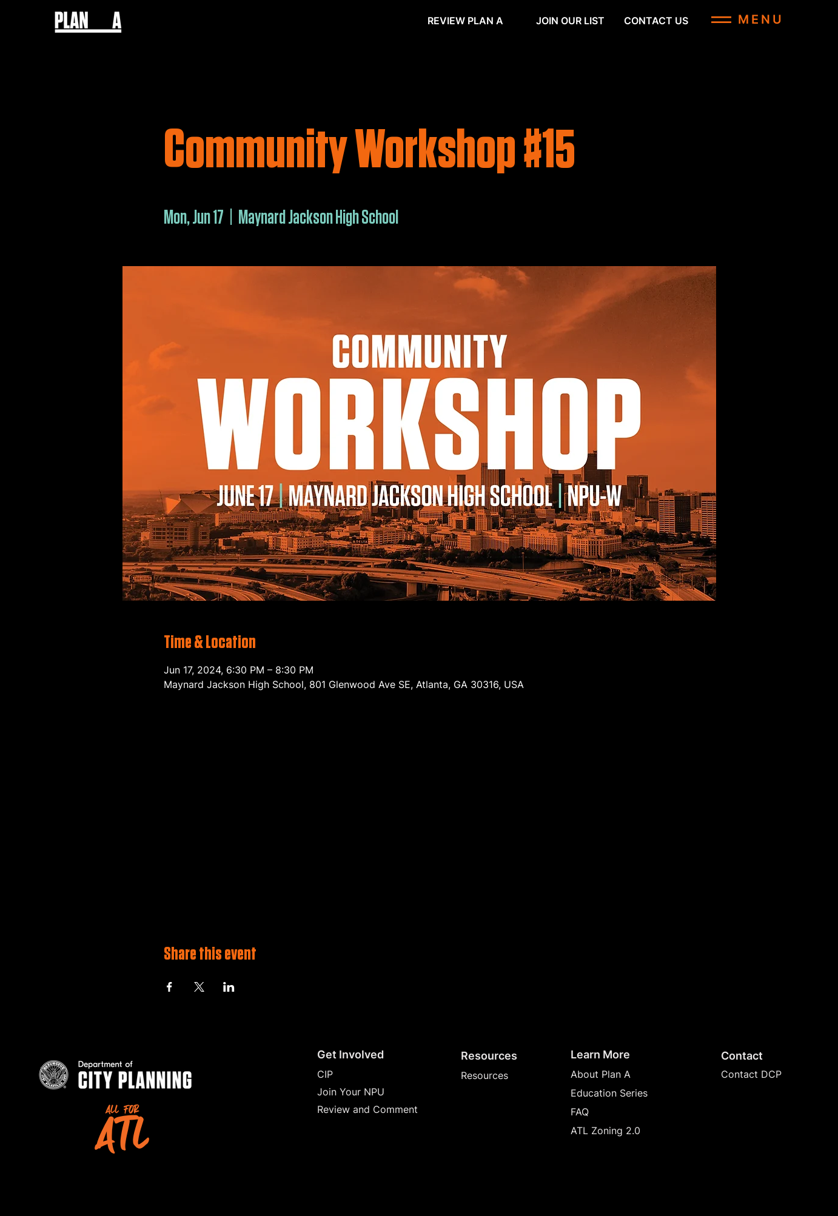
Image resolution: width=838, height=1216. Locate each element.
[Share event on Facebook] (169, 987)
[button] (570, 20)
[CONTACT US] (656, 20)
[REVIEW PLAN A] (465, 20)
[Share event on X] (199, 987)
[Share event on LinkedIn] (229, 987)
